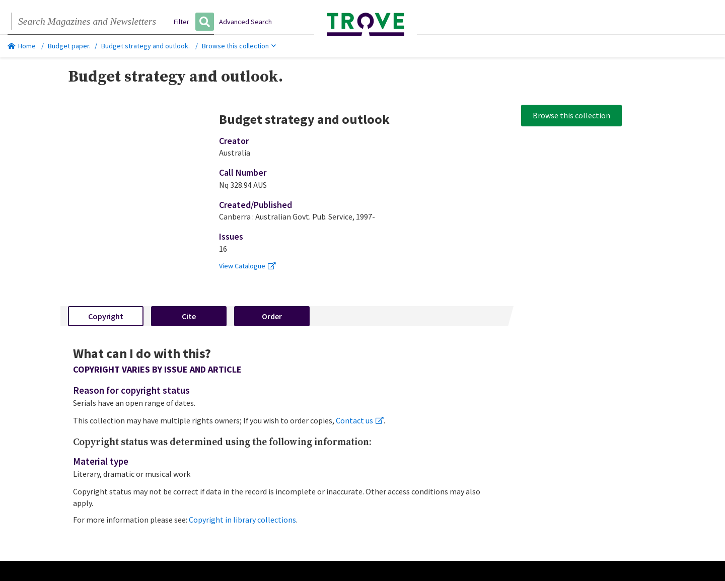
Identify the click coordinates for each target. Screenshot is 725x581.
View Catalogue (247, 265)
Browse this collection (239, 45)
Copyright (105, 316)
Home (22, 45)
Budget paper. (69, 45)
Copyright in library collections (242, 520)
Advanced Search (245, 21)
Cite (189, 316)
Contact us (360, 420)
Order (272, 316)
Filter (181, 21)
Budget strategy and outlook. (145, 45)
